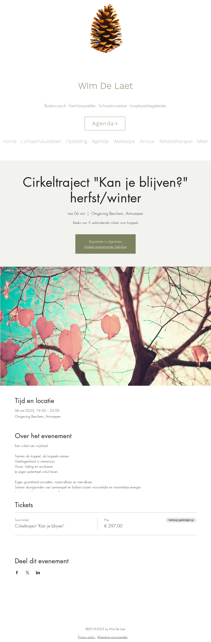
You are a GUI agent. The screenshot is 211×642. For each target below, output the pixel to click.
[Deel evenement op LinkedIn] (38, 572)
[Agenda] (105, 123)
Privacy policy (86, 637)
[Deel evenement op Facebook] (17, 572)
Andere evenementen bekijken (105, 246)
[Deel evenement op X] (27, 572)
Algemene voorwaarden (112, 637)
